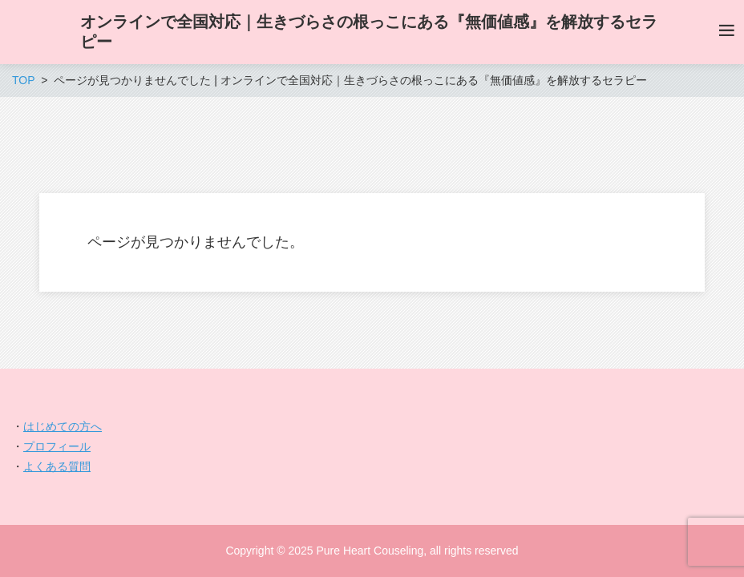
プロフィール (57, 446)
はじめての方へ (62, 426)
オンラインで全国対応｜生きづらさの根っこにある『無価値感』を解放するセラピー (368, 31)
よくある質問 (57, 466)
